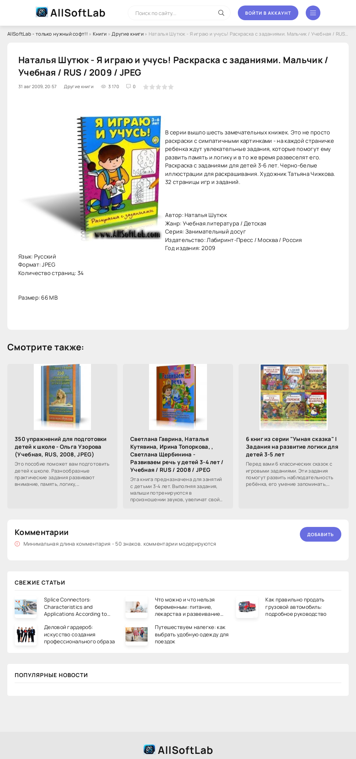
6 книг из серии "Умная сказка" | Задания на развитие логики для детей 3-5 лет (292, 446)
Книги (100, 33)
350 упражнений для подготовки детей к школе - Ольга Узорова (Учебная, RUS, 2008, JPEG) (61, 446)
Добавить (320, 534)
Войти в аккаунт (268, 13)
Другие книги (128, 33)
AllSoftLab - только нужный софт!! (47, 33)
